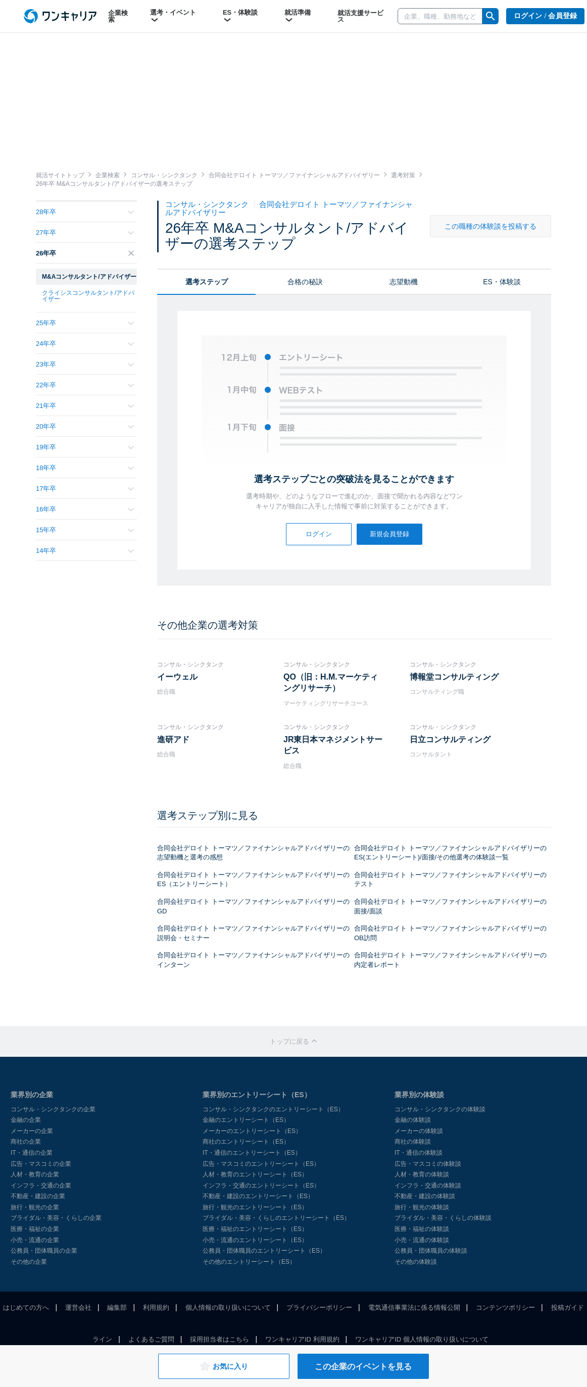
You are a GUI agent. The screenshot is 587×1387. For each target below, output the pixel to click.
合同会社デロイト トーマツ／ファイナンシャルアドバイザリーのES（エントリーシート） (253, 879)
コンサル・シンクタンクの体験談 (440, 1109)
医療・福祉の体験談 (422, 1228)
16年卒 (85, 509)
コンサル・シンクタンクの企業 (53, 1109)
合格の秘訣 (305, 282)
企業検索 (118, 16)
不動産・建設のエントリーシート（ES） (258, 1196)
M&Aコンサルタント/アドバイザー (89, 276)
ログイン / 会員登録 (545, 16)
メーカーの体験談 (419, 1131)
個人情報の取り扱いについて (228, 1307)
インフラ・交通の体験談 (428, 1185)
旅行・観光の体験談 (422, 1207)
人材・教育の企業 (35, 1174)
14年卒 (85, 550)
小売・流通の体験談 (422, 1240)
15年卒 (85, 530)
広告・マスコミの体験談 (428, 1163)
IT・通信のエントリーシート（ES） (252, 1152)
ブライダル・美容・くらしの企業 (56, 1217)
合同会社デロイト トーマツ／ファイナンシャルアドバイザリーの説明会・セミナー (253, 933)
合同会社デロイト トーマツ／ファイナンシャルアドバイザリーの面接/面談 (450, 906)
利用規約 (156, 1307)
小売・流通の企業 (35, 1240)
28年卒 (85, 212)
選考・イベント (173, 16)
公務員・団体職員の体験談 (431, 1250)
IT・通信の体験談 (419, 1152)
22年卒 (85, 385)
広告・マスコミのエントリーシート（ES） (261, 1163)
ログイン (319, 534)
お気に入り (224, 1366)
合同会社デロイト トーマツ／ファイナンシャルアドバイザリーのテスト (450, 879)
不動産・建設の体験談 (425, 1196)
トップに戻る (293, 1041)
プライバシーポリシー (319, 1307)
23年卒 (85, 364)
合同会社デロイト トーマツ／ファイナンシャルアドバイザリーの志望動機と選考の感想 (253, 852)
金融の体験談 (413, 1119)
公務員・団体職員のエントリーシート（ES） (264, 1250)
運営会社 (78, 1307)
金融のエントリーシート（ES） (246, 1119)
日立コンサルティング (450, 739)
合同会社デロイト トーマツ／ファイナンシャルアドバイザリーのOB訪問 (450, 933)
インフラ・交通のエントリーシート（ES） (261, 1185)
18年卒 (85, 468)
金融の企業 (26, 1119)
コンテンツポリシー (505, 1307)
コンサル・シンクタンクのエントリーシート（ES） (273, 1109)
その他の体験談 (416, 1261)
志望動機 (403, 282)
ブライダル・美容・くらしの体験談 (443, 1217)
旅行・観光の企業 (35, 1207)
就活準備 (297, 16)
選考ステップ (206, 282)
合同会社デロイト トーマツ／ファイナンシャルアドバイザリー (289, 208)
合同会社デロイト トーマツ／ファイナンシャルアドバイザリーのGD (253, 906)
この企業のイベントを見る (363, 1366)
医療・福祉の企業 (35, 1228)
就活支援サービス (360, 16)
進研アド (173, 739)
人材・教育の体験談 (422, 1174)
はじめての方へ (26, 1307)
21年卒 (85, 405)
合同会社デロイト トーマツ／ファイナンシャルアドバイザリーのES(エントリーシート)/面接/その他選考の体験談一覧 (450, 852)
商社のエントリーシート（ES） (246, 1141)
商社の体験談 (413, 1141)
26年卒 (85, 253)
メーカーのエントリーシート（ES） (252, 1131)
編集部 (117, 1307)
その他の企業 (29, 1261)
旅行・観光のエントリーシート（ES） (255, 1207)
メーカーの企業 (32, 1131)
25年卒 (85, 323)
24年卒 (85, 343)
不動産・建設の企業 (38, 1196)
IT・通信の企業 (32, 1152)
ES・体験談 (240, 16)
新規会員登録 (389, 534)
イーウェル (177, 677)
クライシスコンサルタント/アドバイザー (88, 295)
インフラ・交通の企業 (41, 1185)
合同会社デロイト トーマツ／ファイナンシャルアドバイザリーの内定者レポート (450, 959)
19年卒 (85, 447)
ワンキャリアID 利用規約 (302, 1339)
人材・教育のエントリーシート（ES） (255, 1174)
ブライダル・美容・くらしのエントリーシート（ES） (276, 1217)
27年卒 (85, 232)
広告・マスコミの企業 (41, 1163)
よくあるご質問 (151, 1339)
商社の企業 (26, 1141)
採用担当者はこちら (219, 1339)
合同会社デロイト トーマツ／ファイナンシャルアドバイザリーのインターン (253, 959)
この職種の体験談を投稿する (490, 226)
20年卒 (85, 426)
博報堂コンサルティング (454, 677)
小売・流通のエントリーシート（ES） (255, 1240)
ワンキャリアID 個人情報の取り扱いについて (421, 1339)
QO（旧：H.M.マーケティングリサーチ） (330, 682)
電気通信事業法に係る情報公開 (414, 1307)
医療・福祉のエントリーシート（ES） (255, 1228)
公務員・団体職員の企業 (44, 1250)
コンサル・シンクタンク (208, 204)
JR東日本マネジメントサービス (332, 745)
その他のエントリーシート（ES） (249, 1261)
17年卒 (85, 488)
